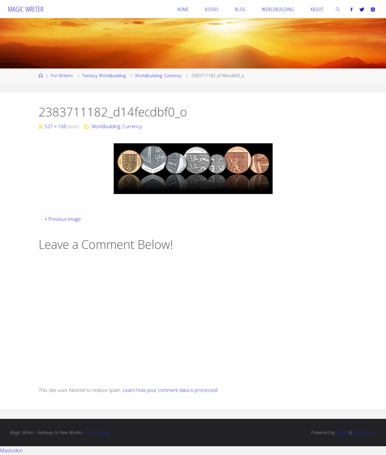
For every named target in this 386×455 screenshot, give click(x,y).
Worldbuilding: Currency (158, 75)
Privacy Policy (98, 432)
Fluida (341, 432)
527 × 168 (56, 126)
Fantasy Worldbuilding (104, 75)
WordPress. (364, 432)
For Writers (62, 75)
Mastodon (11, 450)
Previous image (62, 219)
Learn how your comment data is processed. (170, 390)
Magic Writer (25, 9)
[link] (338, 9)
